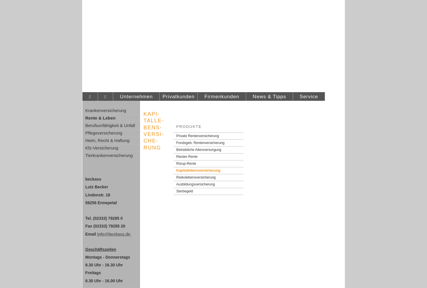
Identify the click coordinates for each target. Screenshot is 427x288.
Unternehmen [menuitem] (136, 96)
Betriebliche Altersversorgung (198, 150)
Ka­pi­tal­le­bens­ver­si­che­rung (198, 170)
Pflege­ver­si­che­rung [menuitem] (103, 133)
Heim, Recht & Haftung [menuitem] (107, 140)
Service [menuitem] (309, 96)
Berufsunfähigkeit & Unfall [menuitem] (110, 125)
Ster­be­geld (184, 191)
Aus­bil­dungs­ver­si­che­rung (195, 184)
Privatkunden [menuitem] (178, 96)
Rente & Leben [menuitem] (100, 118)
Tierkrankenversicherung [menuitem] (109, 155)
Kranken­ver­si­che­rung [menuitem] (105, 110)
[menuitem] (90, 96)
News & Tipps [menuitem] (269, 96)
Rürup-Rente (186, 164)
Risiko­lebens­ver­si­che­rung (196, 177)
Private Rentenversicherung (197, 136)
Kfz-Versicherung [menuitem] (101, 148)
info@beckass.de (114, 234)
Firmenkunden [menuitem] (221, 96)
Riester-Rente (187, 157)
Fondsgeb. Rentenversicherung (200, 143)
